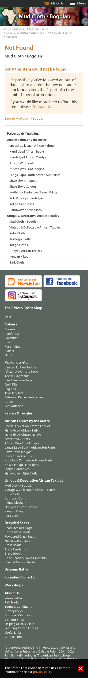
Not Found (11, 36)
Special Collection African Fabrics (32, 146)
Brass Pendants (15, 549)
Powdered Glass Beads (20, 537)
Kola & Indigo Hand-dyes (26, 198)
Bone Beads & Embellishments (26, 558)
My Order (58, 3)
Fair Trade (12, 602)
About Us (12, 593)
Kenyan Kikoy (18, 257)
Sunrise (10, 329)
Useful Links (13, 633)
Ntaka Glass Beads (17, 541)
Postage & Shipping (18, 615)
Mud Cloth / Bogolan (61, 32)
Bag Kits (10, 389)
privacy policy (42, 672)
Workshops (14, 585)
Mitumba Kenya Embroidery (24, 397)
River (8, 342)
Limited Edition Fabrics (20, 367)
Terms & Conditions (18, 607)
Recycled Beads (17, 523)
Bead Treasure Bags (18, 380)
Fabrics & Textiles (38, 28)
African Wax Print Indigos (26, 169)
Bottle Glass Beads (17, 532)
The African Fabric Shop (23, 308)
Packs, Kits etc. (16, 362)
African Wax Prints (21, 163)
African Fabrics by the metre (27, 140)
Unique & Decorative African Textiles (26, 32)
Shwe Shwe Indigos (22, 181)
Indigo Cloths (18, 245)
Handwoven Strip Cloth (25, 210)
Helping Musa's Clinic (19, 624)
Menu (81, 3)
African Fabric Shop (13, 28)
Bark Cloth (16, 262)
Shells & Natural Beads (20, 562)
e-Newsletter (13, 598)
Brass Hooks (13, 554)
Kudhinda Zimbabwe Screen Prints (33, 192)
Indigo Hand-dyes (21, 204)
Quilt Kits (11, 384)
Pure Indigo (13, 347)
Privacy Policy (14, 611)
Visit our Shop (14, 620)
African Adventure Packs (22, 372)
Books (9, 402)
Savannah (12, 338)
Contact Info (13, 637)
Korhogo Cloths (20, 239)
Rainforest (12, 334)
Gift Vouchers (14, 406)
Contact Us (41, 106)
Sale (8, 316)
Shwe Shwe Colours (23, 187)
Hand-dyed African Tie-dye (27, 157)
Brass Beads (13, 545)
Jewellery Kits (14, 393)
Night (8, 355)
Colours (11, 324)
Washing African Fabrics (21, 628)
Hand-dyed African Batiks (27, 151)
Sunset (9, 351)
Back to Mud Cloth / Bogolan (25, 119)
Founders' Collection (21, 577)
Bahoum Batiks (17, 569)
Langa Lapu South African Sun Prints (34, 175)
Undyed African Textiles (25, 251)
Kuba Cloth (17, 233)
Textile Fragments (17, 376)
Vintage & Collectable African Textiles (34, 227)
